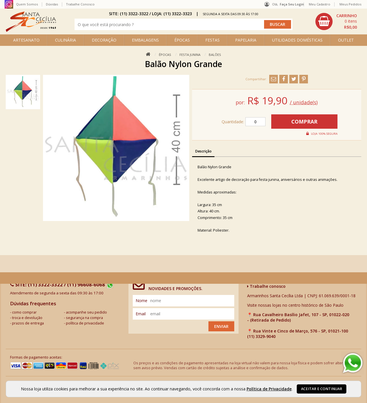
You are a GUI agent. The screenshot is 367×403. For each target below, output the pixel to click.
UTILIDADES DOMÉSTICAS (297, 40)
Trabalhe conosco (266, 286)
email (141, 313)
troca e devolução (27, 317)
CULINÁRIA (65, 40)
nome (141, 300)
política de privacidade (85, 323)
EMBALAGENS (145, 40)
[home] (31, 30)
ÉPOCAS (182, 40)
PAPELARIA (245, 40)
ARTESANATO (26, 40)
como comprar (24, 312)
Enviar (221, 326)
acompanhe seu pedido (86, 312)
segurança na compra (84, 317)
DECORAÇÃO (104, 40)
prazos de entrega (28, 323)
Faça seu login (292, 4)
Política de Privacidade (269, 389)
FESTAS (212, 40)
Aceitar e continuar (321, 388)
